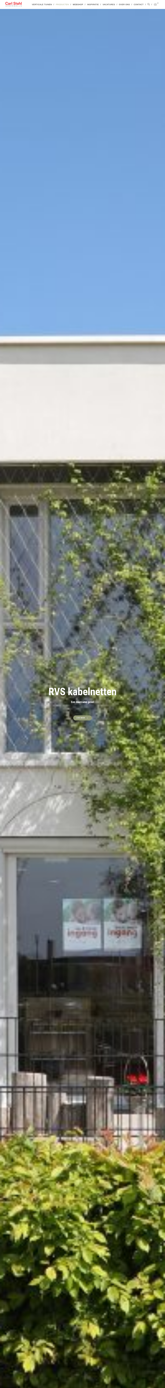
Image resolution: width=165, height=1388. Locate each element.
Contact (139, 4)
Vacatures (109, 4)
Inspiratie (93, 4)
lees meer (82, 718)
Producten (62, 4)
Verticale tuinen (42, 4)
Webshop (78, 4)
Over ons (124, 4)
